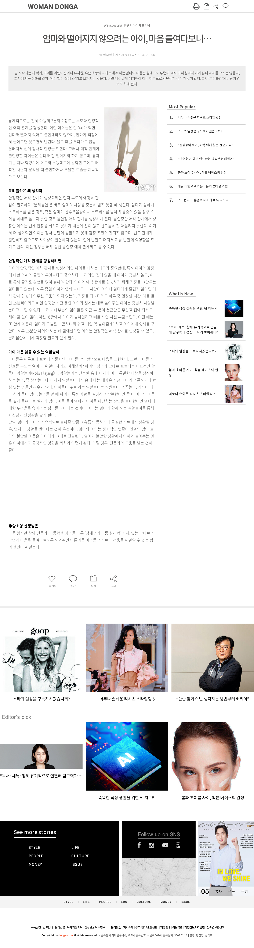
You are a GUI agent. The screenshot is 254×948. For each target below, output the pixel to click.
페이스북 (139, 845)
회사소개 (128, 927)
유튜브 (165, 845)
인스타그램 (151, 845)
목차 (218, 891)
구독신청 (36, 927)
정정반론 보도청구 (94, 927)
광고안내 (48, 927)
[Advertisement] (71, 486)
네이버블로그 (178, 845)
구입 (244, 891)
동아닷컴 (116, 927)
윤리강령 (60, 927)
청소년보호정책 (215, 927)
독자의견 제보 (75, 927)
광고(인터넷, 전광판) (146, 927)
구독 (231, 891)
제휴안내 (165, 927)
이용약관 (177, 927)
